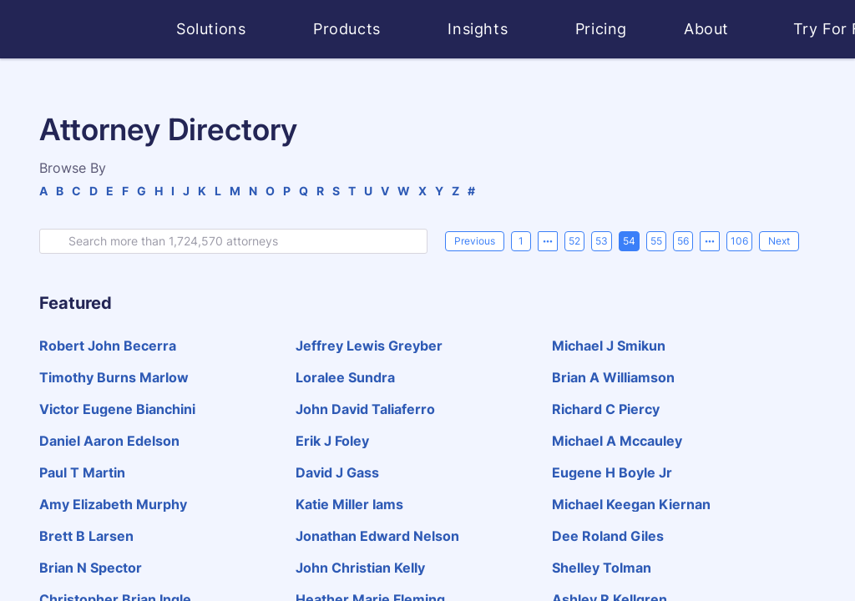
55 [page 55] (656, 241)
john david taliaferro (365, 409)
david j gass (337, 472)
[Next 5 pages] (710, 241)
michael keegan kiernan (631, 504)
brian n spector (90, 567)
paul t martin (82, 472)
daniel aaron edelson (109, 440)
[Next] (779, 241)
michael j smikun (608, 345)
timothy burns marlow (114, 377)
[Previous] (474, 241)
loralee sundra (345, 377)
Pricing (601, 29)
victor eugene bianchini (117, 409)
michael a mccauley (617, 440)
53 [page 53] (601, 241)
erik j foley (332, 440)
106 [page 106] (739, 241)
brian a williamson (613, 377)
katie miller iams (349, 504)
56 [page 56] (683, 241)
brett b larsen (86, 535)
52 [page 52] (574, 241)
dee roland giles (608, 535)
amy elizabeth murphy (113, 504)
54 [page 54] (629, 241)
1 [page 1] (521, 241)
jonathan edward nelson (377, 535)
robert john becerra (107, 345)
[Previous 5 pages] (548, 241)
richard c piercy (606, 409)
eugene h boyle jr (612, 472)
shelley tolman (601, 567)
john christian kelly (360, 567)
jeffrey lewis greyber (369, 345)
